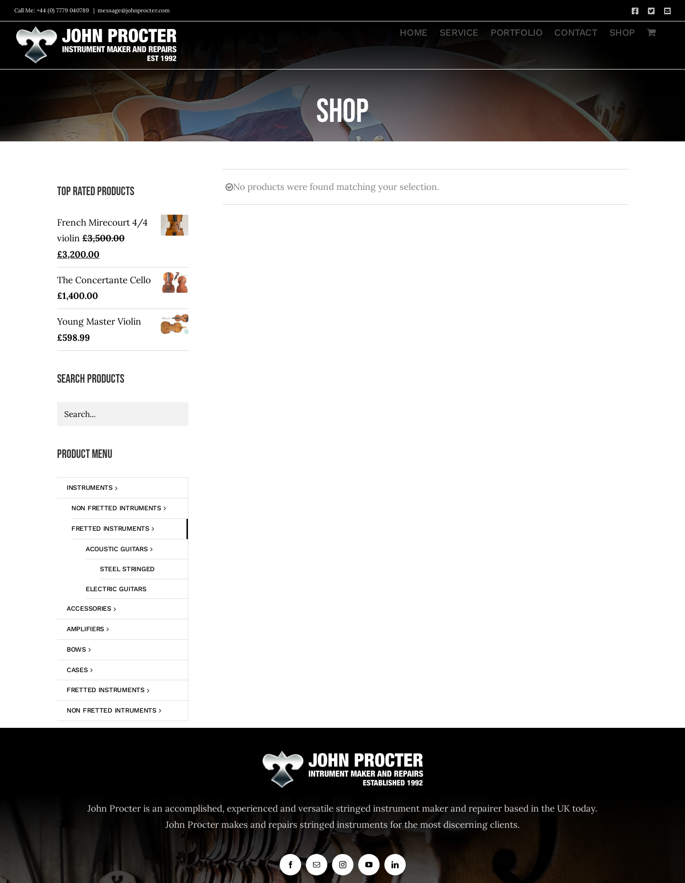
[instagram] (342, 864)
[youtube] (369, 864)
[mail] (316, 864)
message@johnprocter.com (134, 10)
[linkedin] (395, 864)
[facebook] (290, 864)
